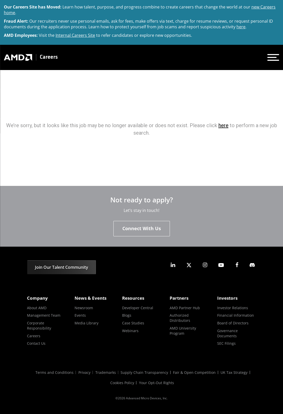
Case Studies (133, 323)
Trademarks (105, 372)
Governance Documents (227, 333)
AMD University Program (183, 331)
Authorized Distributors (180, 318)
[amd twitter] (189, 265)
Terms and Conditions (54, 372)
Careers (49, 57)
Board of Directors (233, 323)
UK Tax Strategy (234, 372)
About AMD (37, 307)
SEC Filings (226, 343)
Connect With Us (141, 228)
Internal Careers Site (75, 35)
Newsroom (84, 307)
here (240, 27)
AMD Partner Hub (185, 307)
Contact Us (36, 343)
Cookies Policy (122, 382)
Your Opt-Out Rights (156, 382)
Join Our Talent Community (61, 267)
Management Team (43, 315)
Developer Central (137, 307)
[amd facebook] (237, 265)
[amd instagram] (204, 265)
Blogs (126, 315)
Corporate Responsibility (39, 326)
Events (80, 315)
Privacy (84, 372)
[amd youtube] (221, 265)
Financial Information (235, 315)
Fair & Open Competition (195, 372)
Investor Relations (232, 307)
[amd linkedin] (173, 265)
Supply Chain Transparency (144, 372)
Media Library (86, 323)
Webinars (130, 330)
